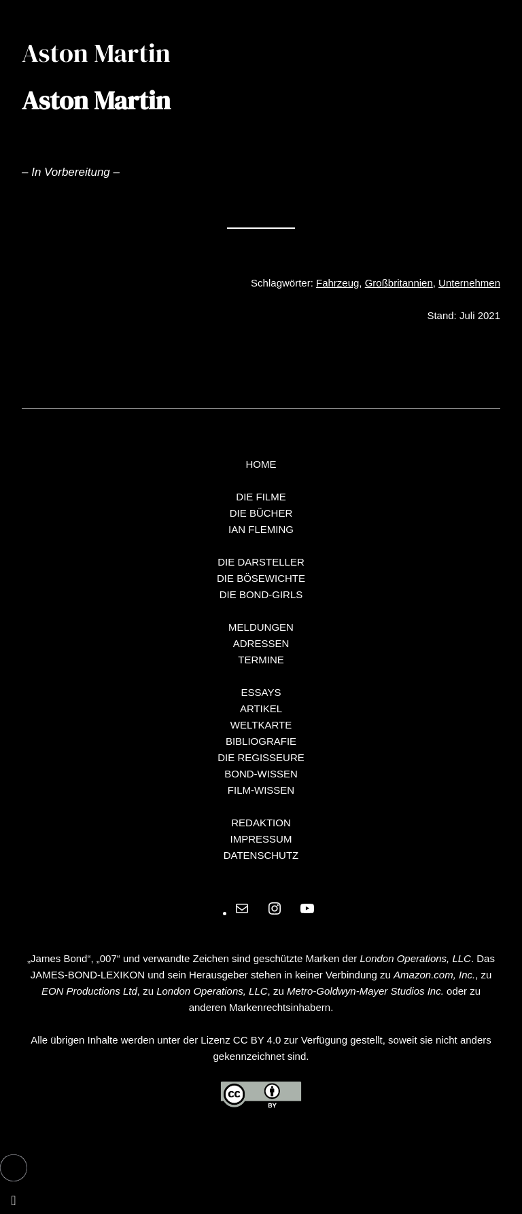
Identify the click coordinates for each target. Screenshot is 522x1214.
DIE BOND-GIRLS (261, 594)
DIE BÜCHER (261, 513)
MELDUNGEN (261, 627)
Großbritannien (399, 283)
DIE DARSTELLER (261, 562)
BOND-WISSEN (261, 773)
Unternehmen (469, 283)
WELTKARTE (261, 725)
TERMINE (261, 659)
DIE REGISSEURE (261, 757)
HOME (261, 464)
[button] (13, 1167)
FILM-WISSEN (261, 790)
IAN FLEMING (261, 529)
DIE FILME (260, 496)
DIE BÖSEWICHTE (261, 578)
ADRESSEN (261, 643)
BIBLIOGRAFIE (261, 741)
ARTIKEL (261, 708)
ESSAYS (261, 692)
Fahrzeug (337, 283)
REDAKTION (261, 822)
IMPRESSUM (261, 839)
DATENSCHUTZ (261, 855)
